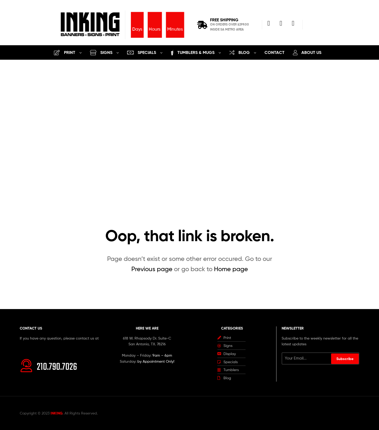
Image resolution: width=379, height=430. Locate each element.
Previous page (151, 269)
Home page (231, 269)
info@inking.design (35, 344)
